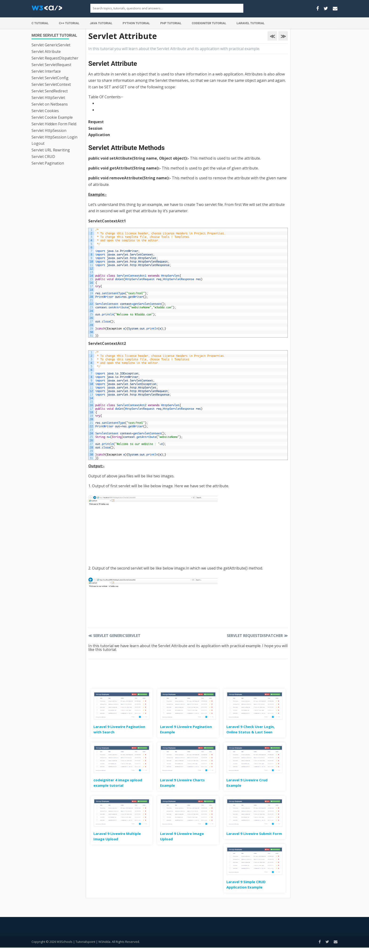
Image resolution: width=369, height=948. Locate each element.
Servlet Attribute (46, 51)
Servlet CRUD (43, 156)
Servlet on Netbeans (50, 104)
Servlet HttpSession (49, 130)
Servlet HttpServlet (48, 97)
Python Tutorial (136, 23)
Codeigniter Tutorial (209, 23)
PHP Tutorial (170, 23)
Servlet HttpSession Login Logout (54, 140)
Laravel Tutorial (251, 23)
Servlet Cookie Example (52, 117)
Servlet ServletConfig (50, 77)
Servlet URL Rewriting (51, 150)
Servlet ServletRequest (51, 64)
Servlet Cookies (45, 110)
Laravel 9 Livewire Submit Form (254, 833)
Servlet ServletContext (51, 84)
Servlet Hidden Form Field (54, 123)
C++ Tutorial (69, 23)
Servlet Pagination (48, 163)
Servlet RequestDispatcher (55, 58)
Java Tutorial (101, 23)
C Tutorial (40, 23)
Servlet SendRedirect (50, 91)
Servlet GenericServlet (51, 44)
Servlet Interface (46, 71)
